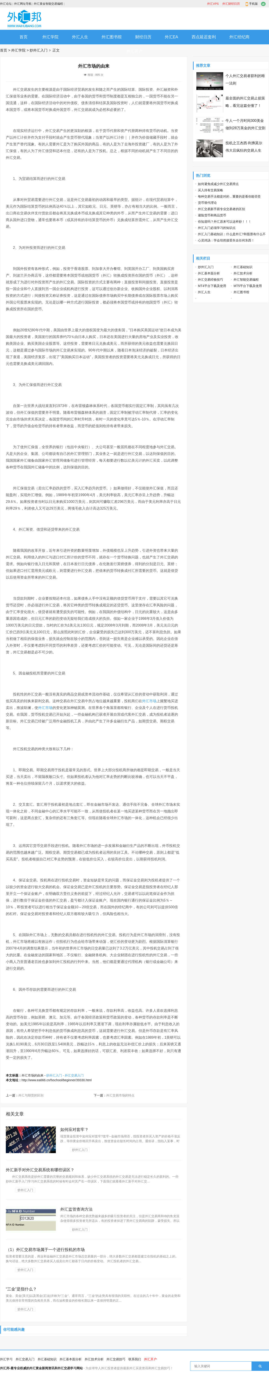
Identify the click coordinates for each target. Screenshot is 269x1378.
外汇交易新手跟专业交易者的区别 (221, 209)
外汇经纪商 (239, 37)
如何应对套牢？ (74, 1129)
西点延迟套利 (204, 37)
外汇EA (171, 37)
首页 (24, 37)
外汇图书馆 (112, 37)
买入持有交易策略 (210, 190)
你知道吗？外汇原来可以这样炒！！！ (224, 221)
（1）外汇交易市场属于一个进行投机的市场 (45, 1249)
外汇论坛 (6, 3)
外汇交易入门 (25, 1359)
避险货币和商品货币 (212, 215)
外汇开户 (134, 51)
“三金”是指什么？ (21, 1289)
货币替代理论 (207, 203)
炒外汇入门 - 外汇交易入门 (64, 1075)
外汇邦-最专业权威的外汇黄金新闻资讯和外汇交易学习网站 (41, 1368)
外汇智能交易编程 (246, 279)
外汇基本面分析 (209, 273)
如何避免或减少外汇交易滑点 (218, 184)
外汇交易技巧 (115, 1359)
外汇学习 (6, 1359)
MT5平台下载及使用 (248, 286)
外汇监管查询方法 (76, 1209)
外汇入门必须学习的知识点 (217, 228)
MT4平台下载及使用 (212, 286)
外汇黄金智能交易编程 (48, 3)
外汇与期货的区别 (30, 1095)
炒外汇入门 (39, 50)
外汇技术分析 (243, 273)
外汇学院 (50, 37)
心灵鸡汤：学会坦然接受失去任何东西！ (226, 240)
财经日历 (143, 37)
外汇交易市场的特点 (120, 1095)
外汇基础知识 (243, 267)
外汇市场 (149, 701)
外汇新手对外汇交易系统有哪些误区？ (40, 1170)
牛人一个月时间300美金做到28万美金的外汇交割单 (245, 128)
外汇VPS (213, 3)
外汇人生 (80, 37)
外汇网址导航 (23, 3)
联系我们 (134, 1359)
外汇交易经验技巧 (210, 279)
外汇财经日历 (231, 3)
